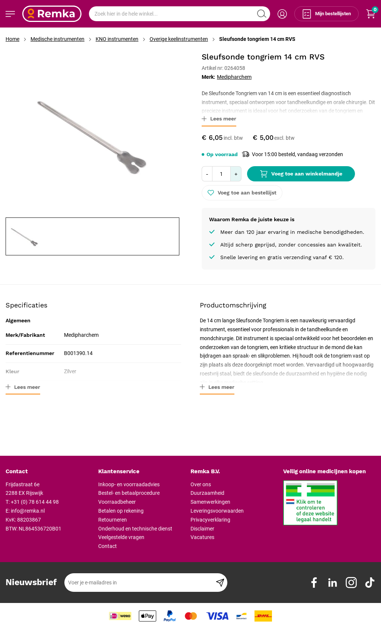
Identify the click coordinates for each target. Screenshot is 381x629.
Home (12, 39)
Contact (107, 546)
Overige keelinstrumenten (179, 39)
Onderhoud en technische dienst (135, 529)
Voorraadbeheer (117, 502)
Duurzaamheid (207, 493)
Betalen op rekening (121, 511)
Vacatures (202, 537)
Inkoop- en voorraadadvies (129, 484)
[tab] (49, 472)
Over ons (200, 484)
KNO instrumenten (117, 39)
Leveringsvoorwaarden (217, 511)
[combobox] (179, 13)
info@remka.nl (28, 511)
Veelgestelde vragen (121, 537)
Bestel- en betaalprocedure (129, 493)
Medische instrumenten (57, 39)
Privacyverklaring (210, 520)
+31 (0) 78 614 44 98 (35, 502)
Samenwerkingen (210, 502)
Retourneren (112, 520)
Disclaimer (202, 529)
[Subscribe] (220, 582)
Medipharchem (234, 77)
